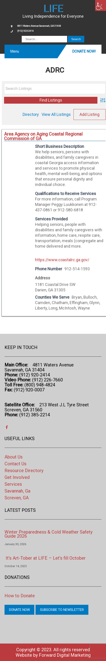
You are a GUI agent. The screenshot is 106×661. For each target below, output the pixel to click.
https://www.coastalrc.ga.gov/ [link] (62, 259)
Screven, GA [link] (17, 497)
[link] (100, 5)
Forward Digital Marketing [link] (65, 655)
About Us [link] (14, 457)
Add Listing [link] (89, 114)
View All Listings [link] (56, 114)
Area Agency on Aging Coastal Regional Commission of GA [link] (43, 136)
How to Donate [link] (20, 595)
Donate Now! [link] (84, 51)
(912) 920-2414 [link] (25, 31)
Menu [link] (14, 51)
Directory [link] (31, 114)
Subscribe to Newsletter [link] (62, 610)
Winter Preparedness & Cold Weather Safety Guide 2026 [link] (48, 534)
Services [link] (13, 484)
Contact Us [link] (15, 463)
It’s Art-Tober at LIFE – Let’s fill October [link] (46, 558)
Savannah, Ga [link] (17, 491)
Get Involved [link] (17, 477)
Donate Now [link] (19, 610)
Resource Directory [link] (24, 470)
